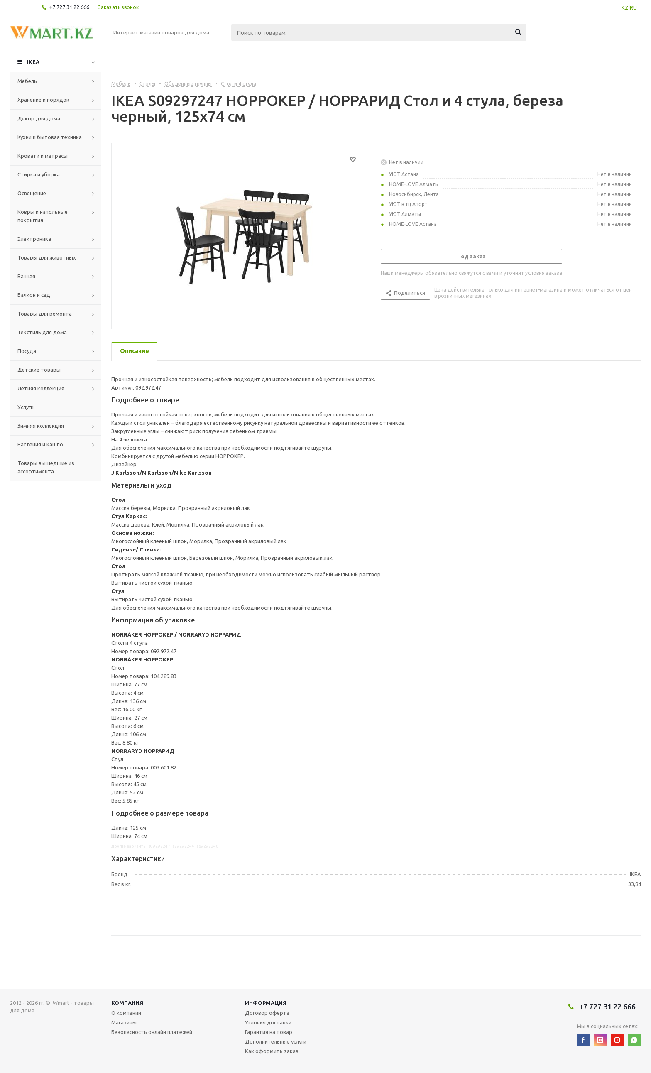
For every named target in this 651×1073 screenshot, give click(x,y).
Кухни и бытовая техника (49, 137)
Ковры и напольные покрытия (42, 216)
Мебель (27, 81)
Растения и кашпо (40, 444)
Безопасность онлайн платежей (151, 1032)
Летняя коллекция (40, 388)
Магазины (124, 1022)
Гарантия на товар (268, 1032)
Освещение (31, 193)
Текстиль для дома (42, 332)
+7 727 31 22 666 (69, 7)
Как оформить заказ (272, 1051)
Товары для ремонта (44, 313)
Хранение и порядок (43, 100)
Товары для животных (46, 257)
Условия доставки (268, 1022)
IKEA (33, 62)
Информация (265, 1003)
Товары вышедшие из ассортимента (45, 467)
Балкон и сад (33, 295)
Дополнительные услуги (275, 1041)
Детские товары (39, 369)
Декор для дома (38, 118)
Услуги (25, 407)
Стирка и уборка (38, 174)
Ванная (26, 276)
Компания (127, 1003)
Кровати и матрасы (42, 156)
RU (633, 7)
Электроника (34, 239)
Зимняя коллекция (40, 426)
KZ (625, 7)
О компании (126, 1013)
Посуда (26, 351)
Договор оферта (267, 1013)
